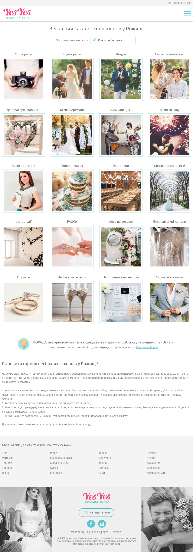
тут (89, 424)
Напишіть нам (182, 3)
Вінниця (7, 468)
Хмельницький (59, 463)
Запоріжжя (153, 468)
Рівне (53, 453)
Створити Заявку (147, 347)
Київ (4, 453)
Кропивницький (156, 473)
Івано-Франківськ (61, 458)
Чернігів (7, 463)
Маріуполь (104, 458)
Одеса (54, 468)
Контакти (116, 532)
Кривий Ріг (153, 463)
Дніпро (151, 458)
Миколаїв (56, 473)
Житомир (7, 458)
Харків (102, 463)
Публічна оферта (97, 532)
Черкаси (152, 453)
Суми (101, 473)
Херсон (102, 453)
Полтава (103, 468)
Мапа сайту (77, 532)
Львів (5, 473)
